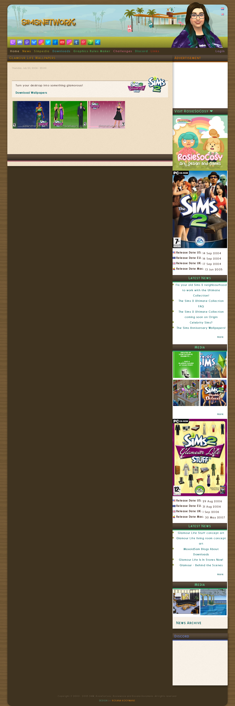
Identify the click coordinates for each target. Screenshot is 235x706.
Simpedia (42, 51)
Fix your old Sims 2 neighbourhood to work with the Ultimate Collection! (201, 290)
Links (155, 51)
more (220, 337)
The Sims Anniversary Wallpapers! (201, 328)
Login (220, 51)
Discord (141, 51)
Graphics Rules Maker (92, 51)
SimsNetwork (49, 23)
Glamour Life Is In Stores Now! (201, 559)
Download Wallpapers (31, 92)
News (26, 51)
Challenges (122, 51)
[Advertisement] (90, 143)
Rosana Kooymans (123, 700)
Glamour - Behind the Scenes (201, 565)
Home (15, 51)
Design (103, 700)
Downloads (61, 51)
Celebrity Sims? (201, 322)
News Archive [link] (188, 623)
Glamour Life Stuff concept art (201, 533)
